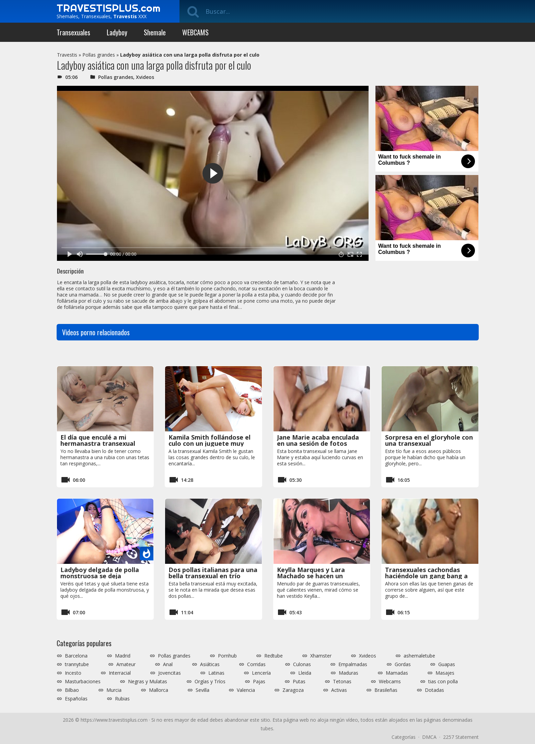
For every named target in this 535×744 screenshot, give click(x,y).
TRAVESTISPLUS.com (108, 8)
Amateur (126, 664)
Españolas (76, 698)
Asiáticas (210, 664)
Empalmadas (352, 664)
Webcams (390, 681)
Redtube (273, 656)
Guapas (446, 664)
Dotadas (434, 690)
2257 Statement (461, 737)
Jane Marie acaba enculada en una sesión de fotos (318, 440)
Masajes (444, 673)
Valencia (246, 690)
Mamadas (397, 673)
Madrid (122, 656)
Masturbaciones (83, 681)
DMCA (429, 737)
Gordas (403, 664)
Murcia (113, 690)
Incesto (73, 673)
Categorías (404, 737)
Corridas (256, 664)
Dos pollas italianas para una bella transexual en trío (212, 573)
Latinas (216, 673)
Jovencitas (169, 673)
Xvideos (145, 77)
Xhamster (321, 656)
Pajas (259, 681)
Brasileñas (385, 690)
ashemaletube (419, 656)
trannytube (77, 664)
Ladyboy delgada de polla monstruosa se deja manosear (99, 576)
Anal (168, 664)
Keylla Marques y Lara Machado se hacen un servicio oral (311, 576)
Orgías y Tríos (210, 681)
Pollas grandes (98, 54)
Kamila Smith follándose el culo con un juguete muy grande (209, 443)
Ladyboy (117, 32)
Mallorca (158, 690)
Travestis (67, 54)
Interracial (120, 673)
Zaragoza (293, 690)
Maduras (348, 673)
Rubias (122, 698)
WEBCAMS (195, 32)
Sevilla (202, 690)
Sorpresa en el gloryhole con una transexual (429, 440)
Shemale (155, 32)
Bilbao (72, 690)
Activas (339, 690)
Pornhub (227, 656)
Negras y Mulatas (147, 681)
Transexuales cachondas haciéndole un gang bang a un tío (426, 576)
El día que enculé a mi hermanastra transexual (97, 440)
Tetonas (342, 681)
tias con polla (443, 681)
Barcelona (76, 656)
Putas (299, 681)
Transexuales (73, 32)
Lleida (304, 673)
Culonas (302, 664)
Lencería (261, 673)
